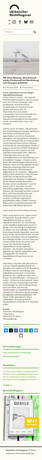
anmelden (7, 385)
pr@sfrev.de (12, 319)
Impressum (10, 453)
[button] (6, 330)
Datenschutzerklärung (25, 453)
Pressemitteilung (27, 87)
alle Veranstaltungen (11, 356)
